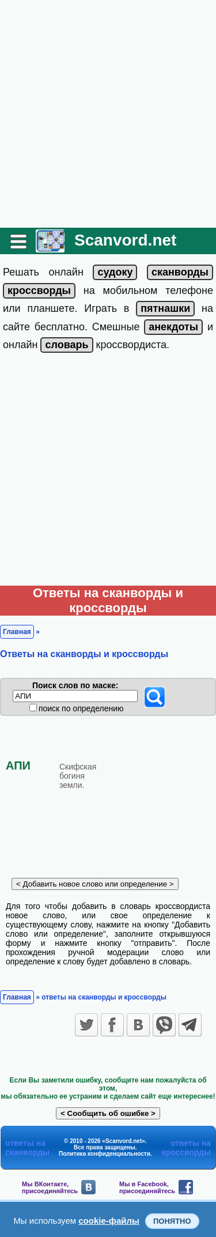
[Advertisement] (108, 114)
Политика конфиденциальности (104, 1154)
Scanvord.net (125, 240)
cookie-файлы (108, 1220)
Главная (17, 632)
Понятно (172, 1221)
